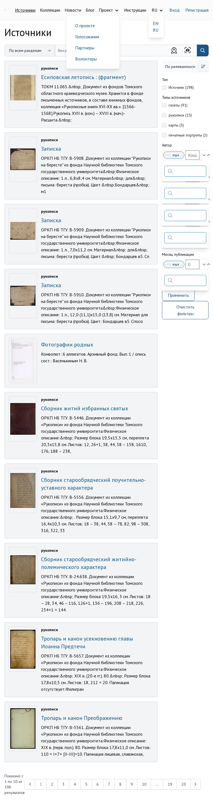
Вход (174, 10)
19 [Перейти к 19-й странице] (170, 784)
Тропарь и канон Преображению (81, 718)
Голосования (87, 36)
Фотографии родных (67, 344)
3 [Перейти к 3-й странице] (63, 784)
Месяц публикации (178, 254)
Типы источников (176, 97)
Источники (25, 10)
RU (155, 30)
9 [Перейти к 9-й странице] (132, 784)
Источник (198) (181, 87)
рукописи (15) (180, 115)
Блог (90, 10)
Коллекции (50, 10)
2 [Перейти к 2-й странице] (52, 784)
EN (155, 23)
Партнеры (84, 47)
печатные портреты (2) (188, 135)
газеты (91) (178, 105)
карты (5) (176, 125)
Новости (73, 10)
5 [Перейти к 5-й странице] (86, 784)
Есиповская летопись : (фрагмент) (83, 77)
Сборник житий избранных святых (84, 408)
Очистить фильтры (185, 310)
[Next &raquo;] (195, 784)
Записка (51, 148)
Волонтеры (86, 59)
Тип (165, 79)
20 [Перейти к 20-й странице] (183, 784)
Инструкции (135, 10)
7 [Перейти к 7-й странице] (109, 784)
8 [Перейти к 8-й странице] (120, 784)
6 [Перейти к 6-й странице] (98, 784)
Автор (167, 145)
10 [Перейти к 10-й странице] (144, 784)
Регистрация (197, 10)
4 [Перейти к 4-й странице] (75, 784)
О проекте (85, 25)
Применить (178, 295)
